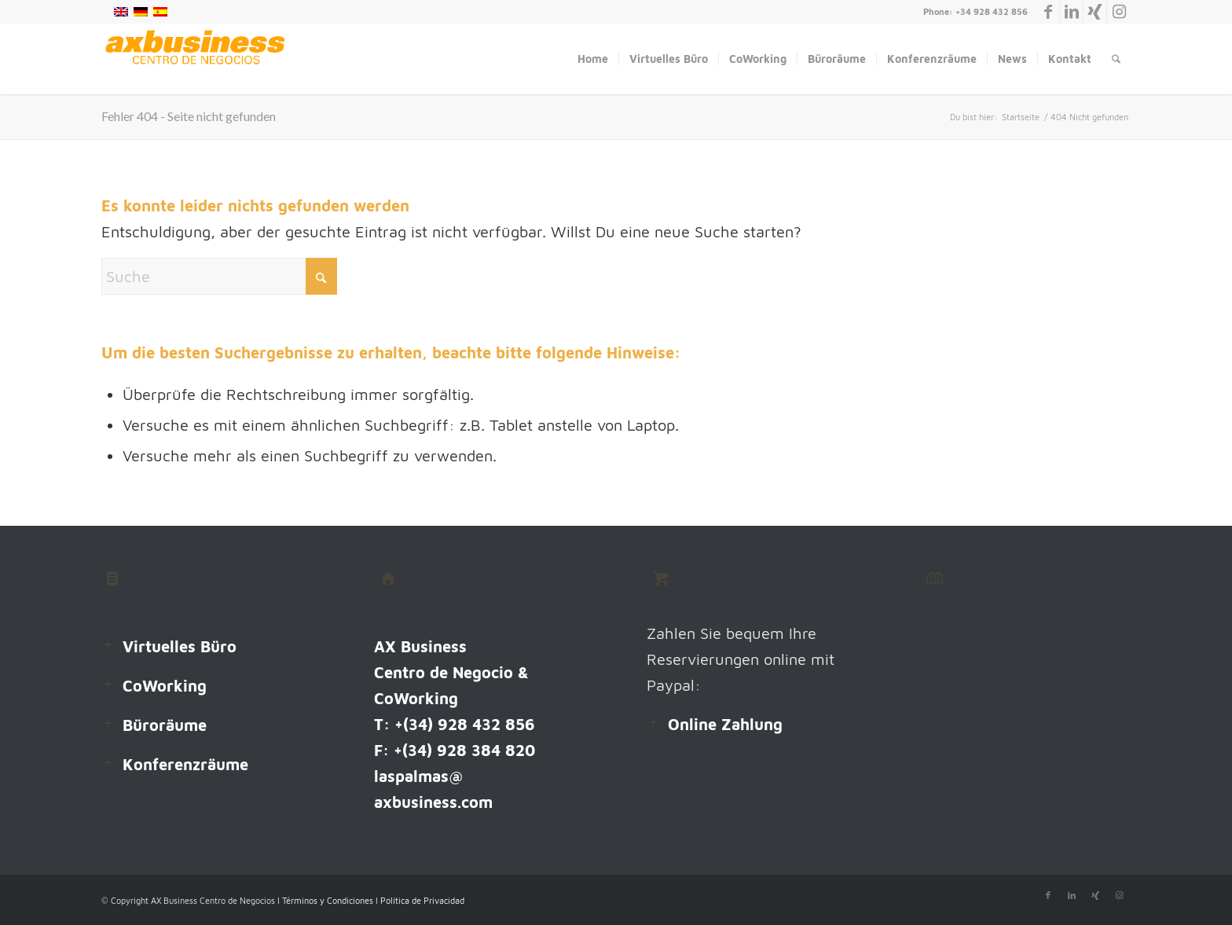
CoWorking (165, 686)
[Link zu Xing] (1095, 12)
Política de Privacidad (422, 900)
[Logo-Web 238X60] (194, 59)
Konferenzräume (185, 764)
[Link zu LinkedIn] (1071, 12)
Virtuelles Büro (179, 646)
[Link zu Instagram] (1119, 12)
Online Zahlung (725, 724)
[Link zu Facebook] (1047, 12)
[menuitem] (592, 59)
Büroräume (165, 725)
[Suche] (1116, 59)
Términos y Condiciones (329, 900)
